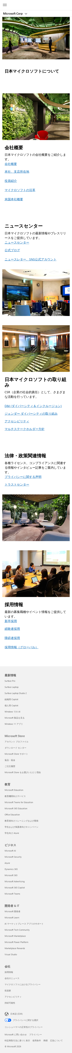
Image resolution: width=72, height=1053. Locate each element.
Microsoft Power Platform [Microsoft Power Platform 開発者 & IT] (16, 942)
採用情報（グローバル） (21, 647)
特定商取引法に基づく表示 (17, 1040)
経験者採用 (12, 629)
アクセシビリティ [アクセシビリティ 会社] (13, 996)
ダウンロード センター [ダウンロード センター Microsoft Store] (15, 747)
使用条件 (36, 1040)
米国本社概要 (14, 199)
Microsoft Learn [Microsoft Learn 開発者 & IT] (12, 917)
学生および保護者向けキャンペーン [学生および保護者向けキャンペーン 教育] (21, 826)
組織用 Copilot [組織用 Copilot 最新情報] (11, 699)
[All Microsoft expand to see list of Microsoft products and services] (4, 5)
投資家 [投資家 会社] (8, 990)
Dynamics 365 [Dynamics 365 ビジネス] (11, 869)
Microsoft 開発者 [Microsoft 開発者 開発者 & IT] (12, 911)
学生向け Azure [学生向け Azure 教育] (12, 833)
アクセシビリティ (17, 421)
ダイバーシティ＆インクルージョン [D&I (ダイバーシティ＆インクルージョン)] (36, 406)
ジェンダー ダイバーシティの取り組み (31, 413)
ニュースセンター (17, 242)
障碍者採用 (12, 638)
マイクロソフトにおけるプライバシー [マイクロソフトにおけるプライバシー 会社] (23, 984)
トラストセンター (17, 484)
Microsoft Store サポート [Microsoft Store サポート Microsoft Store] (16, 753)
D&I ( (8, 406)
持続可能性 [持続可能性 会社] (10, 1002)
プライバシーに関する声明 (23, 477)
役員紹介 (11, 181)
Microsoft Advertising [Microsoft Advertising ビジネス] (15, 881)
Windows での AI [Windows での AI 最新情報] (12, 711)
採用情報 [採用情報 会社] (9, 972)
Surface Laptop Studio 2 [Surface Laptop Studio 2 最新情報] (16, 693)
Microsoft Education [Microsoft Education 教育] (14, 790)
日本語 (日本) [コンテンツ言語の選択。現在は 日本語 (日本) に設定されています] (16, 1013)
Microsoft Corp (13, 13)
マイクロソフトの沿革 (20, 190)
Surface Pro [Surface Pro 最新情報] (10, 680)
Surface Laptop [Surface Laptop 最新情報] (11, 687)
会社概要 (11, 164)
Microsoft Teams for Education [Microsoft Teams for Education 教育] (19, 802)
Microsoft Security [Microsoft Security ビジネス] (13, 856)
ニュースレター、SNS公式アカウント (30, 259)
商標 (45, 1040)
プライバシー (35, 1034)
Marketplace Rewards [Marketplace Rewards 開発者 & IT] (15, 948)
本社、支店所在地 (17, 171)
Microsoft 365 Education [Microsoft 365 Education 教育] (16, 808)
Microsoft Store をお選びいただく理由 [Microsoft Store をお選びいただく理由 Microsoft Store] (23, 772)
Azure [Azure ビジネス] (7, 862)
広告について (56, 1040)
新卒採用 (11, 621)
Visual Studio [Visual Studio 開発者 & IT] (11, 954)
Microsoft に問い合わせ (16, 1034)
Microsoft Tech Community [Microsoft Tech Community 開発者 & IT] (17, 929)
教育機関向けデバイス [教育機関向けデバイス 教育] (15, 796)
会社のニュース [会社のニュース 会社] (12, 978)
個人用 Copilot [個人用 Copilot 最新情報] (11, 705)
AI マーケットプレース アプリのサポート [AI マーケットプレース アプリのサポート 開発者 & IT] (24, 923)
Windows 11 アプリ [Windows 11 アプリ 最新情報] (14, 723)
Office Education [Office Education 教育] (12, 814)
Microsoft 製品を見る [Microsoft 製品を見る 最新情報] (15, 717)
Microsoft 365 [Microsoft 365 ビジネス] (11, 875)
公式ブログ (12, 250)
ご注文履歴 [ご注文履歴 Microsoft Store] (10, 766)
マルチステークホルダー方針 (25, 429)
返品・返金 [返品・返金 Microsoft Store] (10, 760)
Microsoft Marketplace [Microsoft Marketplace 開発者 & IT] (15, 935)
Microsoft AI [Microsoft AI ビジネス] (10, 850)
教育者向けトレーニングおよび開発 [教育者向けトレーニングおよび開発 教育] (21, 820)
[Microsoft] (36, 3)
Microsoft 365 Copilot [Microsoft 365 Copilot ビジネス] (15, 887)
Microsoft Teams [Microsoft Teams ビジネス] (12, 893)
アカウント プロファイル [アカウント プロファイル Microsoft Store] (16, 741)
